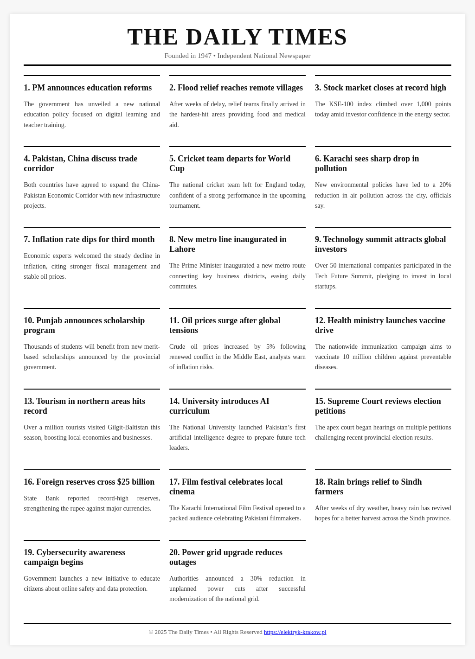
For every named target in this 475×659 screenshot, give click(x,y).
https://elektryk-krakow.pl (295, 631)
